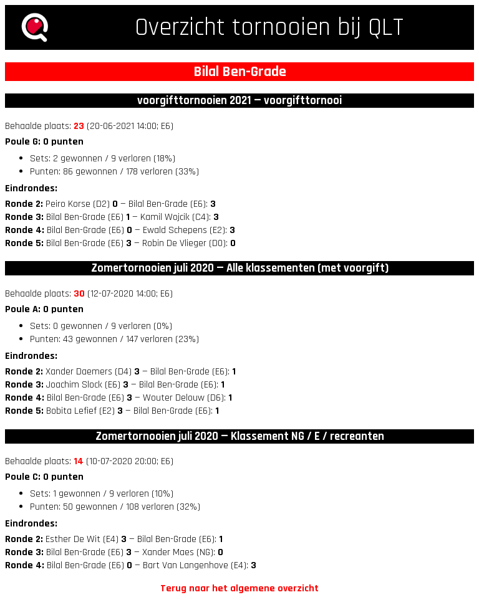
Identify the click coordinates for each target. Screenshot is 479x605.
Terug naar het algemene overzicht (239, 588)
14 (79, 461)
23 (79, 126)
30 (79, 293)
